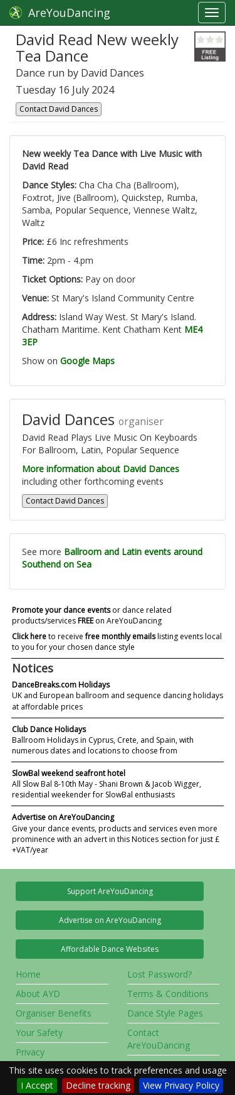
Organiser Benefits (53, 1013)
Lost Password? (159, 974)
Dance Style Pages (165, 1013)
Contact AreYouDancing (158, 1039)
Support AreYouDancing (110, 891)
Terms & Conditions (168, 994)
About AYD (38, 994)
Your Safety (39, 1032)
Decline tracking (98, 1085)
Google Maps (87, 361)
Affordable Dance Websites (110, 949)
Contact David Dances (58, 109)
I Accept (37, 1085)
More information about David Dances (100, 469)
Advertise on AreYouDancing (110, 920)
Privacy (30, 1052)
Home (28, 974)
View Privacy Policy (181, 1085)
